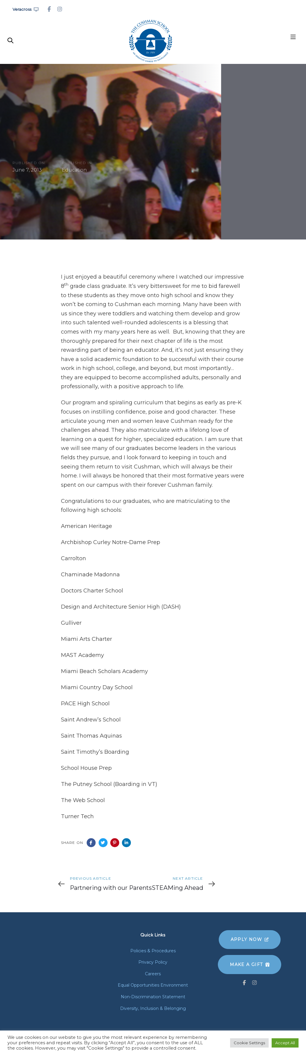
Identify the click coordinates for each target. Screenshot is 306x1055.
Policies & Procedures (153, 950)
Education (74, 170)
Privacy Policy (152, 962)
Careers (153, 973)
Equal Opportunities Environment (153, 985)
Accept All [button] (285, 1042)
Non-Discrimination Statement (153, 996)
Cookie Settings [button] (249, 1042)
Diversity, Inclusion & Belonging (153, 1008)
